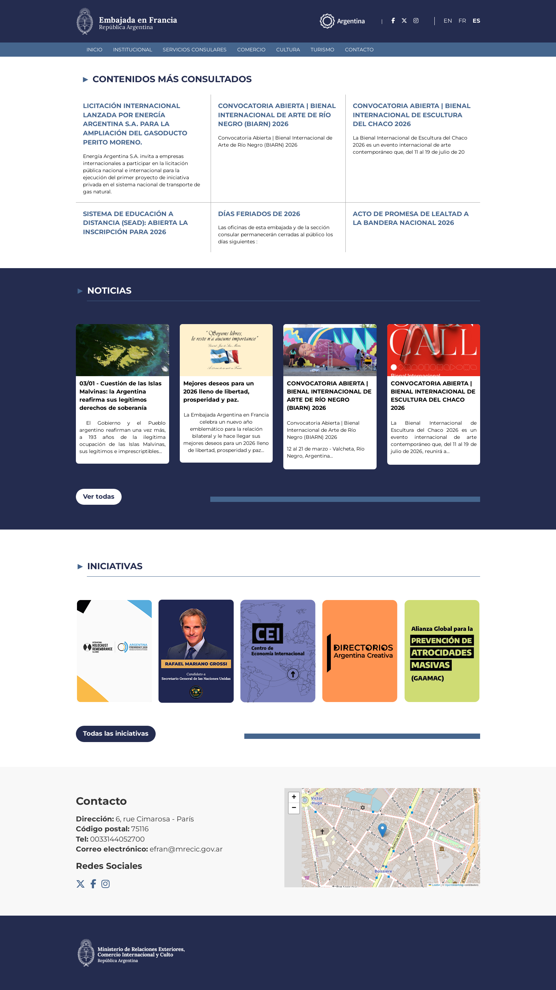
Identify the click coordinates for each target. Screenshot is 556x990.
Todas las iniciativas (116, 733)
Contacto (359, 49)
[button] (382, 830)
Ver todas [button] (99, 496)
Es (476, 20)
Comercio (251, 49)
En (448, 20)
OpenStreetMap (454, 885)
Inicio (94, 49)
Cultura (288, 49)
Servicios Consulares (195, 49)
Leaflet (434, 885)
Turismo (322, 49)
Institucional (132, 49)
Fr (462, 20)
